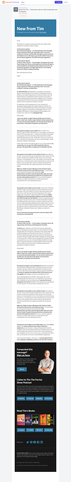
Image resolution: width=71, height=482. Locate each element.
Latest (22, 2)
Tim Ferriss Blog (23, 8)
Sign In (66, 2)
